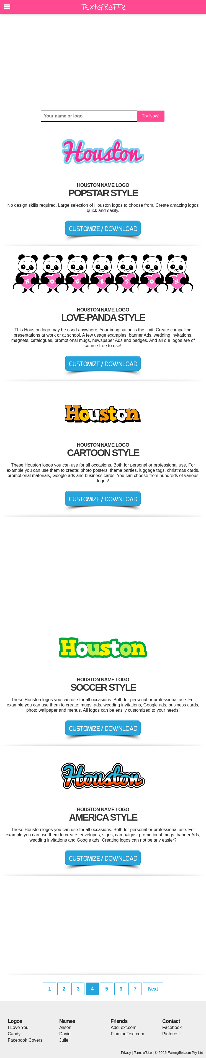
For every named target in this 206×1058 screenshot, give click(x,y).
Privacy (126, 1053)
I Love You (18, 1027)
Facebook (172, 1027)
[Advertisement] (103, 62)
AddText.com (123, 1027)
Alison (65, 1027)
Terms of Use (143, 1053)
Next (153, 989)
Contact (171, 1021)
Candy (14, 1033)
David (65, 1033)
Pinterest (171, 1033)
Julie (63, 1040)
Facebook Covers (25, 1040)
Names (67, 1021)
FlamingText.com (127, 1033)
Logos (15, 1021)
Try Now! (150, 116)
